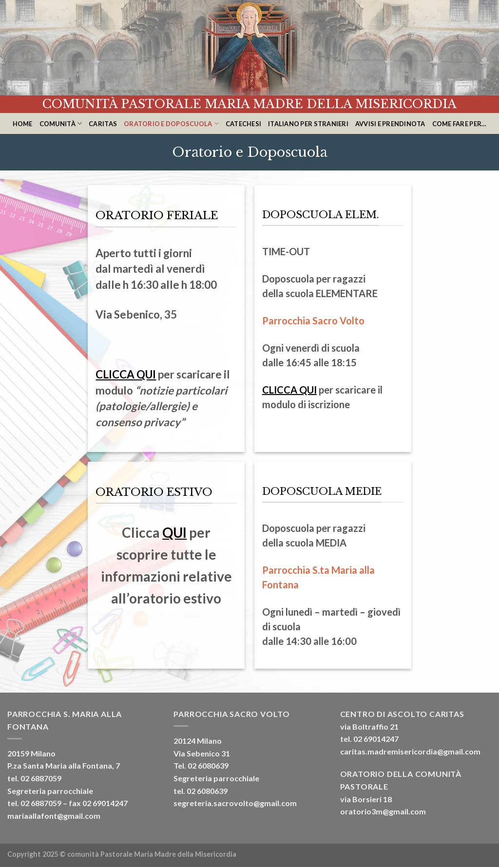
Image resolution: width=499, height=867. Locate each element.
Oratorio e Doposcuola (171, 123)
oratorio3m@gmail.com (383, 811)
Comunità (60, 123)
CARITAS (103, 124)
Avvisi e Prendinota (390, 124)
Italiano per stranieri (308, 124)
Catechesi (243, 124)
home (23, 124)
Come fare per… (459, 124)
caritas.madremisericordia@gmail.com (410, 751)
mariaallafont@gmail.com (53, 815)
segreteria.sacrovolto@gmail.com (235, 803)
